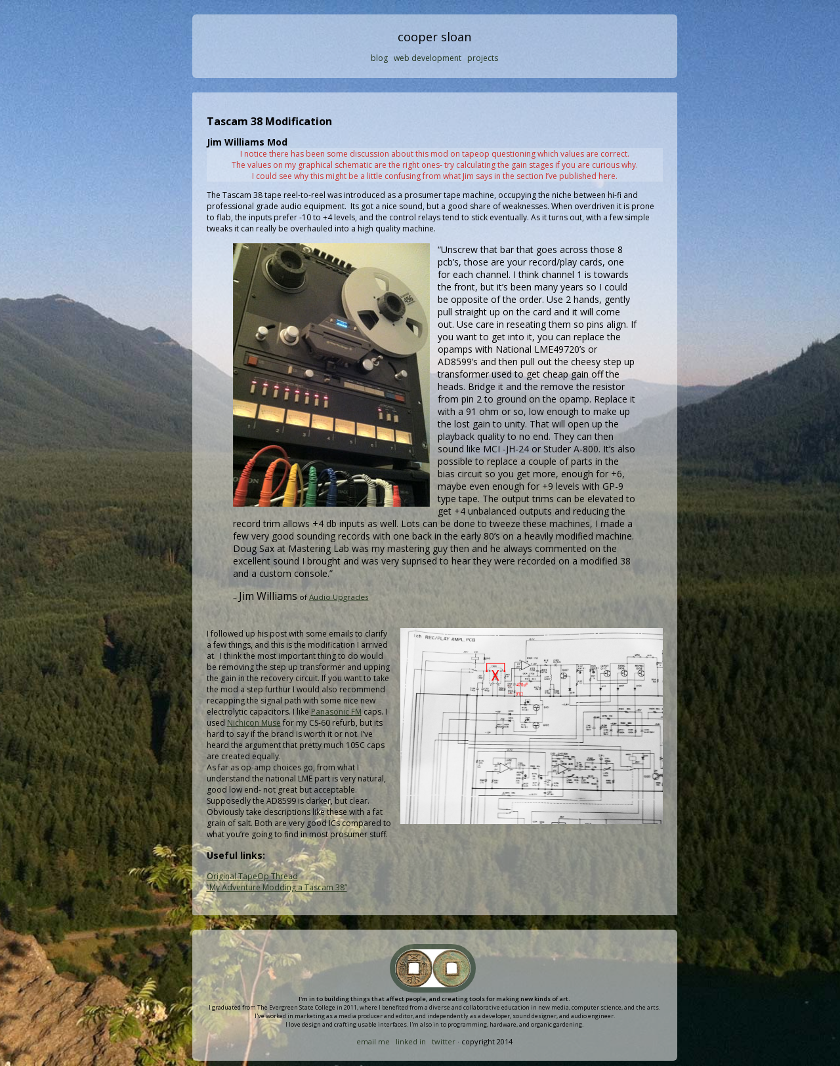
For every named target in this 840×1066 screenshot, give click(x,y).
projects (482, 58)
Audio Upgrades (339, 597)
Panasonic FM (336, 711)
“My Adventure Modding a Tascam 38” (277, 887)
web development (427, 58)
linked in (411, 1041)
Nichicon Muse (254, 722)
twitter (443, 1041)
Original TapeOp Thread (252, 876)
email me (373, 1041)
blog (379, 58)
